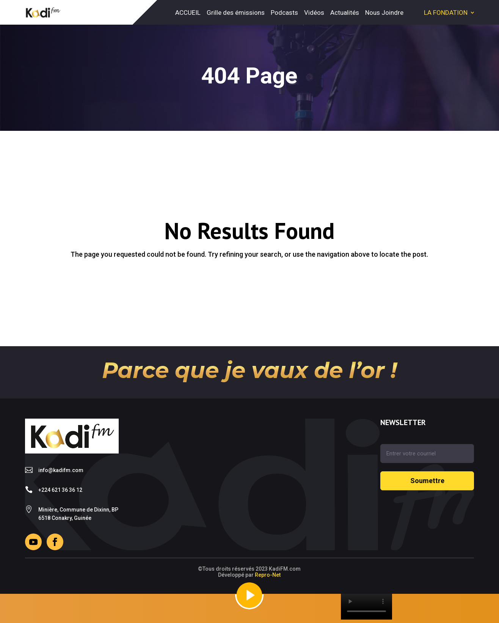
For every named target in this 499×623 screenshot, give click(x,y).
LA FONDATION (446, 12)
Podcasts (284, 12)
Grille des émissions (236, 12)
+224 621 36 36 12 (60, 490)
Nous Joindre (384, 12)
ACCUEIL (188, 12)
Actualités (344, 12)
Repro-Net (268, 575)
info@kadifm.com (60, 470)
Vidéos (314, 12)
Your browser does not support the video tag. (366, 607)
